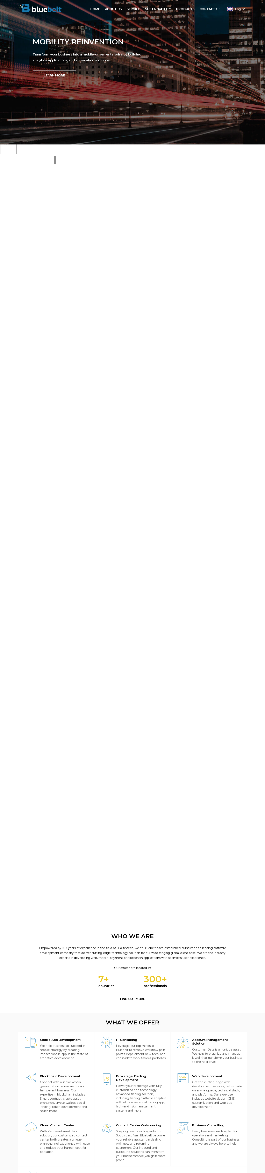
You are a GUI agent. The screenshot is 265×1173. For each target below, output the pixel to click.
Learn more (54, 76)
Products (185, 8)
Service (133, 8)
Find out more (132, 1000)
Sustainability (158, 8)
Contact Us (210, 8)
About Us (113, 8)
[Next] (8, 146)
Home (95, 8)
